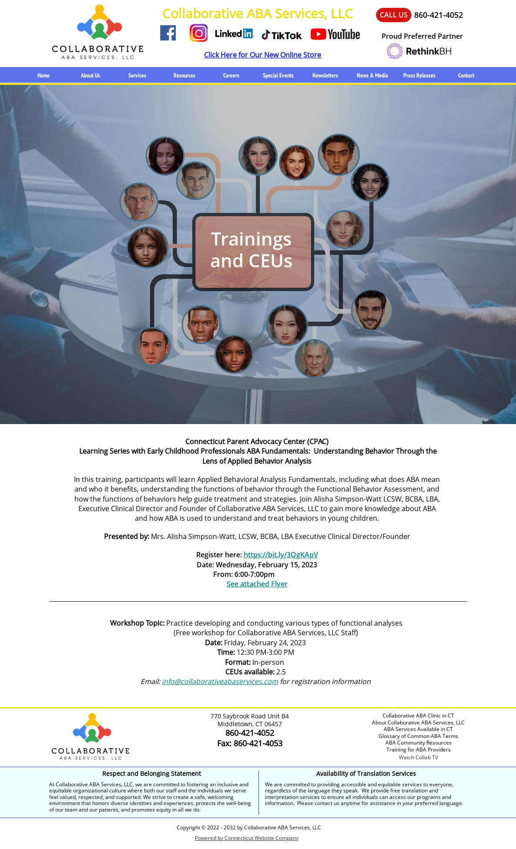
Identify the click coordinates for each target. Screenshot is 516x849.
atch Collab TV (421, 757)
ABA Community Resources (418, 742)
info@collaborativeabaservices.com (220, 681)
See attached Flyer (257, 584)
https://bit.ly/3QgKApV (281, 554)
